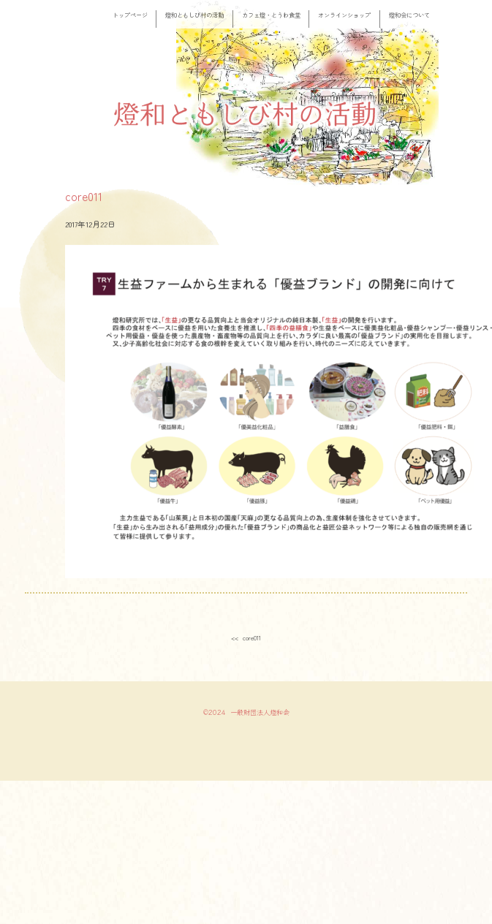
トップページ (130, 14)
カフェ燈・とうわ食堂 (271, 14)
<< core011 (246, 637)
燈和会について (409, 14)
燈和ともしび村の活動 (194, 14)
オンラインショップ (344, 14)
